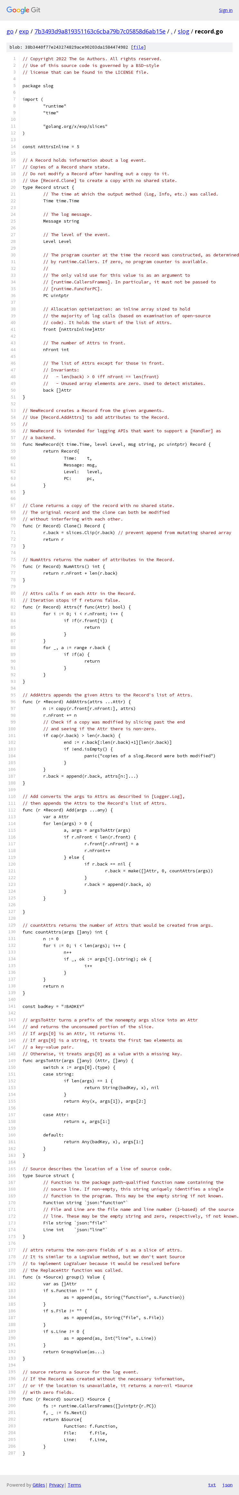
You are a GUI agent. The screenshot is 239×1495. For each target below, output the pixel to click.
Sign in (226, 10)
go (10, 31)
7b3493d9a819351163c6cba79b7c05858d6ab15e (100, 31)
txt (212, 1485)
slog (183, 31)
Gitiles (39, 1485)
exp (24, 31)
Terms (74, 1485)
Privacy (56, 1485)
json (227, 1485)
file (138, 47)
